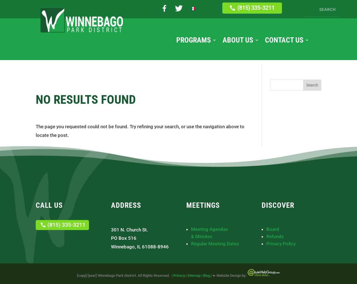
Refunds (275, 236)
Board (272, 229)
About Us (238, 41)
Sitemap (194, 275)
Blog (206, 275)
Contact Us (284, 41)
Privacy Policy (281, 243)
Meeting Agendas (209, 229)
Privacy (179, 275)
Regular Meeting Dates (215, 243)
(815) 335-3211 (255, 7)
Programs (193, 41)
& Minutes (201, 236)
